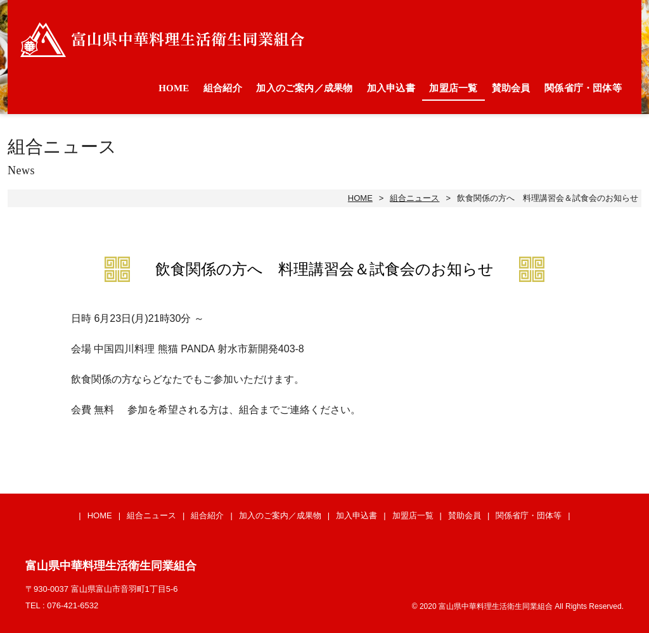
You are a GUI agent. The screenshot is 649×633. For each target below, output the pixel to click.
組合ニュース (414, 198)
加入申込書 (391, 88)
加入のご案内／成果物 (304, 88)
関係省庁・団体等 (583, 88)
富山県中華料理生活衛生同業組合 (162, 39)
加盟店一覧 (453, 88)
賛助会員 (511, 88)
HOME (173, 88)
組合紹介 (222, 88)
